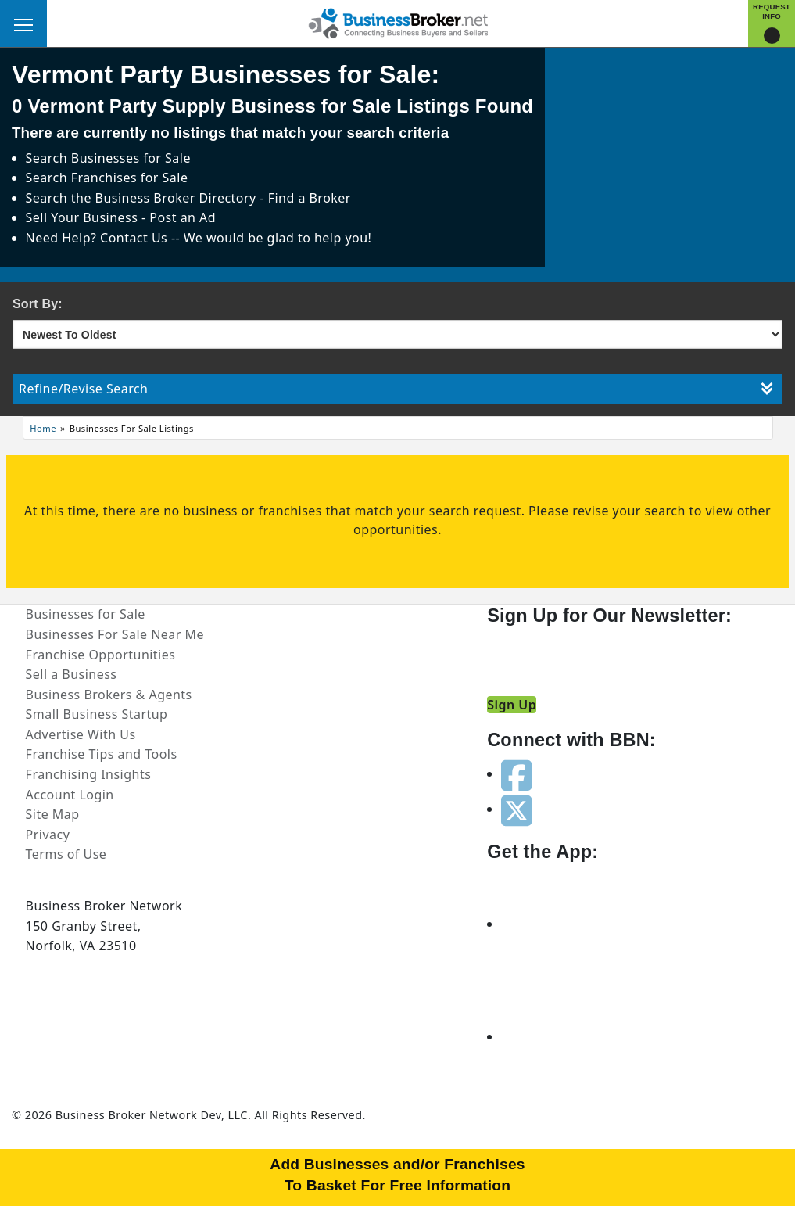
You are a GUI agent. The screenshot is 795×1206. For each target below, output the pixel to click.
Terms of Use (66, 854)
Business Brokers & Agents (109, 694)
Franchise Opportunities (101, 654)
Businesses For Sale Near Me (115, 634)
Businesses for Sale (131, 158)
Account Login (70, 794)
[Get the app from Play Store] (557, 1036)
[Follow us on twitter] (516, 808)
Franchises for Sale (129, 177)
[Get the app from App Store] (557, 923)
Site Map (53, 814)
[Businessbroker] (398, 22)
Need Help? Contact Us (98, 237)
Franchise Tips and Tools (101, 754)
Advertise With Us (81, 734)
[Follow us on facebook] (516, 773)
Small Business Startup (97, 714)
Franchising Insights (89, 774)
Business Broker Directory (175, 197)
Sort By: (38, 303)
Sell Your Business (83, 217)
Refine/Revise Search (396, 388)
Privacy (48, 834)
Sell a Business (71, 674)
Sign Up (511, 704)
